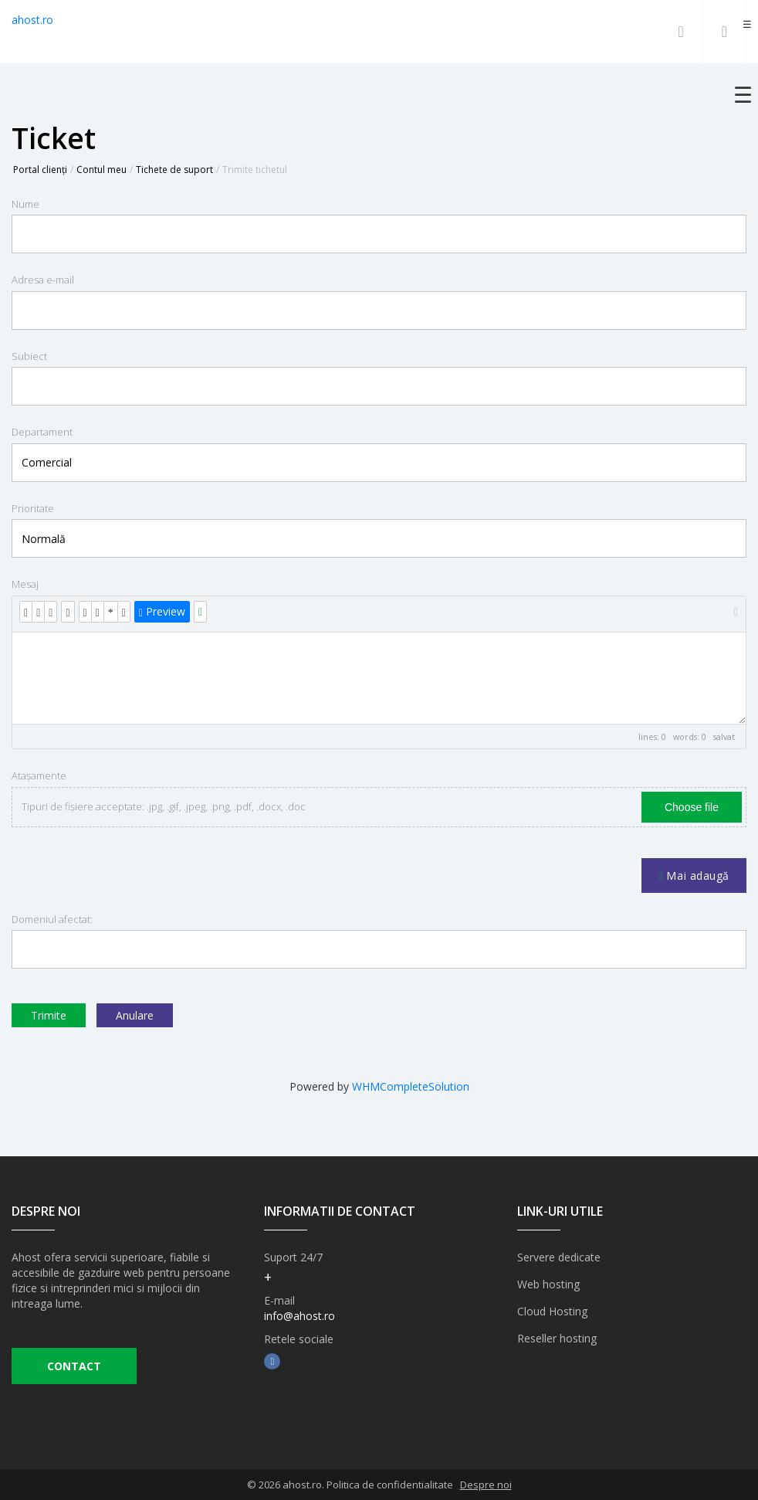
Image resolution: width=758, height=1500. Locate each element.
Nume (25, 204)
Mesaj (25, 584)
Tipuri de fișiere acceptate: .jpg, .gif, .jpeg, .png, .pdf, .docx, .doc (164, 806)
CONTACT (74, 1366)
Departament (42, 432)
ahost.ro (32, 19)
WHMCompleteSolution (410, 1086)
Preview (162, 611)
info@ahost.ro (299, 1315)
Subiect (29, 356)
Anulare (135, 1015)
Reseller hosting (557, 1338)
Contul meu (101, 169)
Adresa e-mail (43, 280)
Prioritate (33, 508)
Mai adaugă (693, 875)
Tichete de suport (174, 169)
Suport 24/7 (293, 1257)
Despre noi (486, 1485)
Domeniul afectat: (52, 919)
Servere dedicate (559, 1257)
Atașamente (39, 775)
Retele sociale (298, 1339)
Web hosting (548, 1284)
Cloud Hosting (552, 1311)
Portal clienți (40, 169)
